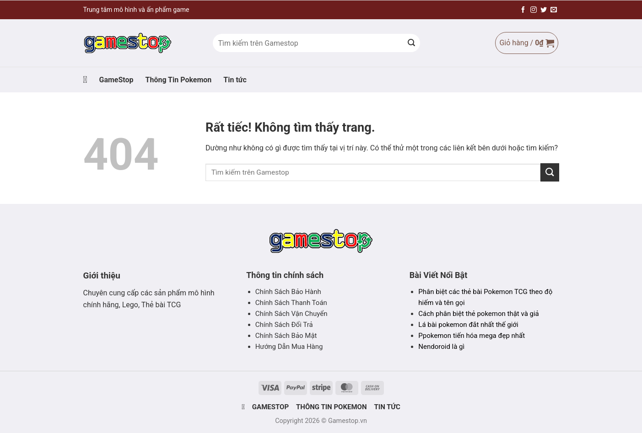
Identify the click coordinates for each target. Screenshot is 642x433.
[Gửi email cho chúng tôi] (553, 10)
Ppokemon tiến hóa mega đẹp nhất (471, 335)
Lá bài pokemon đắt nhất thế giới (468, 325)
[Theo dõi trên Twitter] (543, 10)
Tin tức (235, 79)
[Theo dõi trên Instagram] (533, 10)
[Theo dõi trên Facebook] (523, 10)
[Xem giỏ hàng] (526, 42)
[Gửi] (411, 43)
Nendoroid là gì (441, 346)
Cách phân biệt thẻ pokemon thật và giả (478, 314)
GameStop (116, 79)
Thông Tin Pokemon (179, 79)
